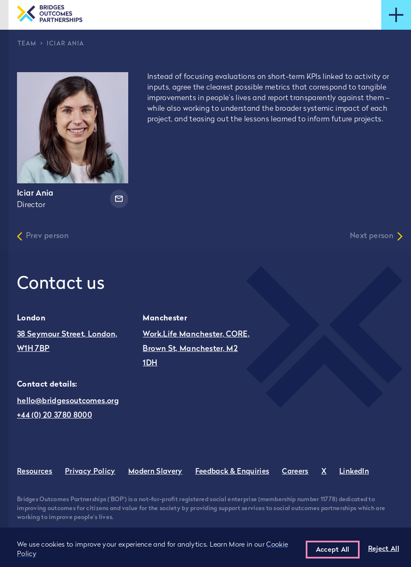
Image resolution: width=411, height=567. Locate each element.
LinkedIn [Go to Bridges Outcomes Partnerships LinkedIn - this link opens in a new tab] (354, 471)
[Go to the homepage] (49, 14)
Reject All (383, 549)
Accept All (332, 550)
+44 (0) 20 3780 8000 (54, 416)
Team (27, 44)
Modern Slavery (155, 471)
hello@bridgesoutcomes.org (68, 401)
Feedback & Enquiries (232, 471)
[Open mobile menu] (396, 15)
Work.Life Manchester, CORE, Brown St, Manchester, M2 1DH (196, 349)
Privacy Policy (90, 471)
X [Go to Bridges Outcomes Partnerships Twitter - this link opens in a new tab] (324, 471)
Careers (295, 471)
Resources (34, 471)
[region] (205, 547)
